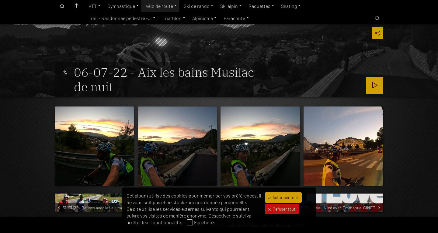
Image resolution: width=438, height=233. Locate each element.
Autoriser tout (285, 197)
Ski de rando (197, 6)
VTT (93, 6)
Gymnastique (121, 6)
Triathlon (172, 18)
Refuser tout (283, 208)
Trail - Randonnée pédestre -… (120, 18)
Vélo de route (159, 6)
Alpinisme (202, 18)
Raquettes (259, 6)
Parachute (234, 18)
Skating (289, 6)
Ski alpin (229, 6)
